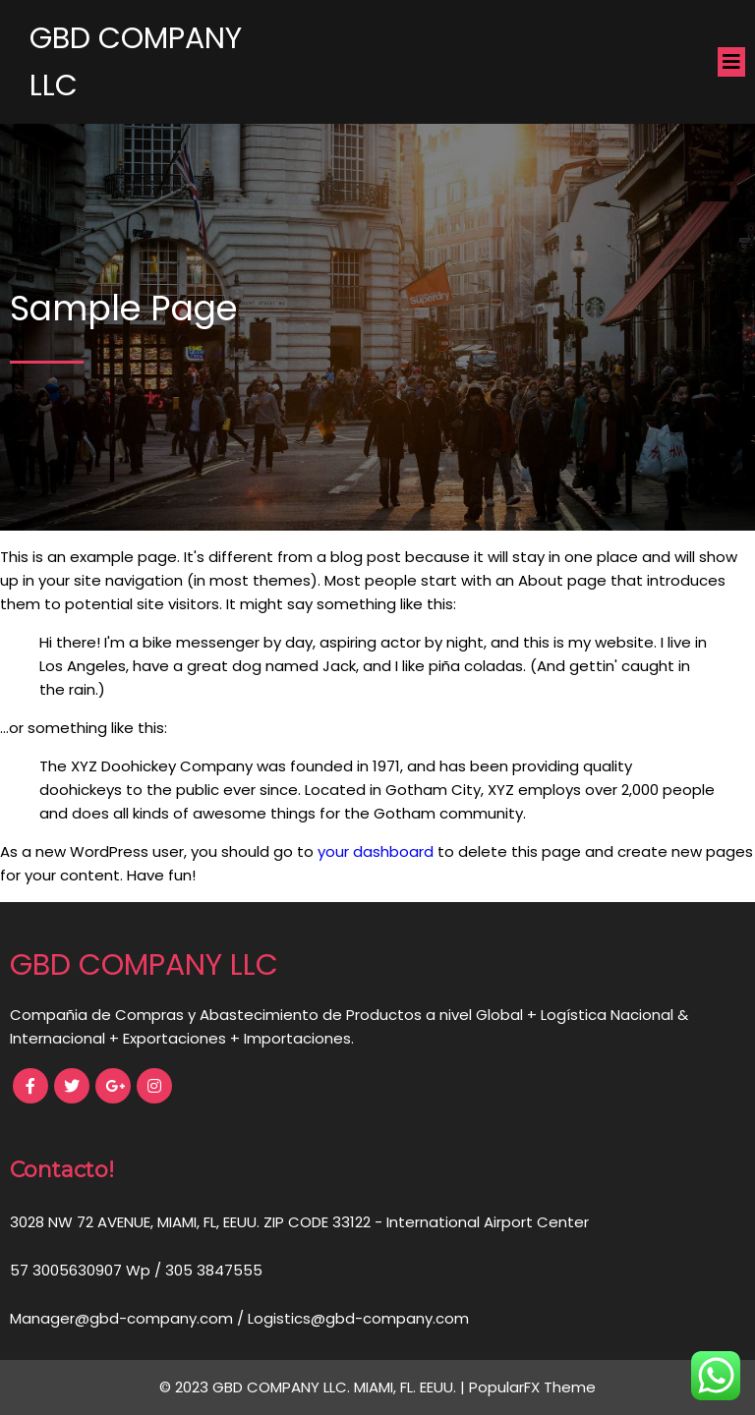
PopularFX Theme (532, 1387)
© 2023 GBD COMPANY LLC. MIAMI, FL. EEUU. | (314, 1387)
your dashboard (376, 851)
